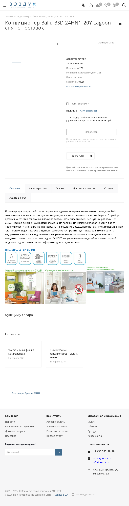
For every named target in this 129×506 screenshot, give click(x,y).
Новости (10, 421)
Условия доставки (56, 426)
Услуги (91, 421)
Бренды (92, 431)
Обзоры (92, 426)
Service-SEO (61, 494)
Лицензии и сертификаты (19, 426)
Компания (11, 415)
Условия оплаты (55, 421)
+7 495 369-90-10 (104, 451)
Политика (10, 435)
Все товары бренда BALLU (26, 393)
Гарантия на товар (57, 431)
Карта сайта (95, 435)
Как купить (53, 415)
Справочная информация (104, 415)
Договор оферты (15, 431)
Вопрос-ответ (54, 435)
